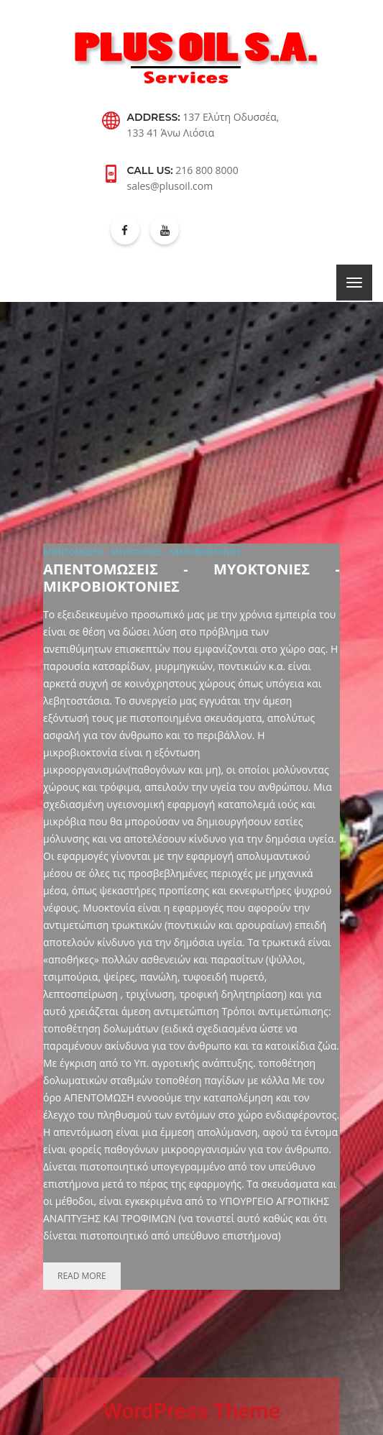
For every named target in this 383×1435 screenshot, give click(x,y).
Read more (81, 1276)
